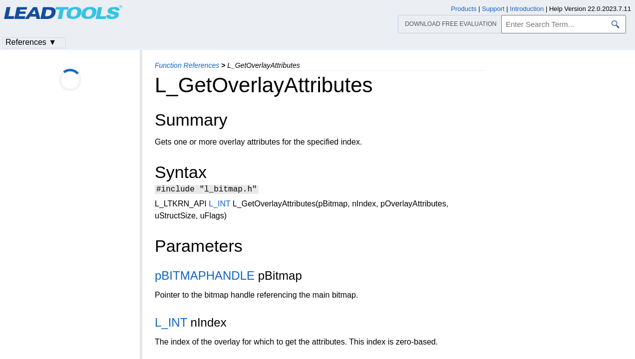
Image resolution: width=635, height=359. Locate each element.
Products (463, 8)
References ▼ (30, 42)
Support (493, 8)
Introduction (527, 8)
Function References (187, 65)
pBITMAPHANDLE (205, 277)
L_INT (219, 205)
